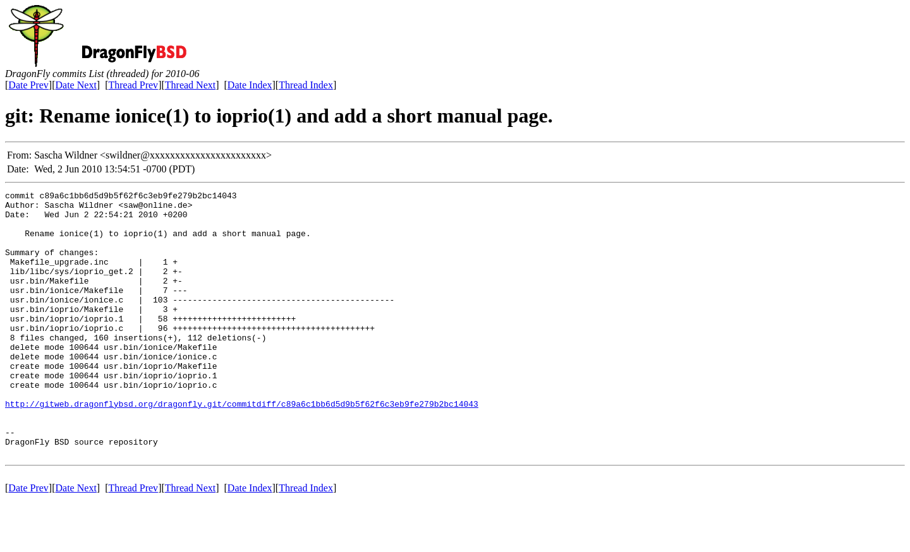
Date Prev (28, 85)
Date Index (250, 85)
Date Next (76, 85)
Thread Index (306, 85)
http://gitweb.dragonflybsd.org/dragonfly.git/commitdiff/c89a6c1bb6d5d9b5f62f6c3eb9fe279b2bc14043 (241, 447)
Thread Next (190, 85)
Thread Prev (133, 85)
